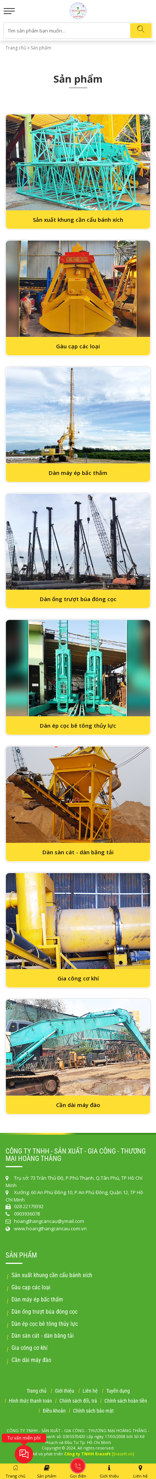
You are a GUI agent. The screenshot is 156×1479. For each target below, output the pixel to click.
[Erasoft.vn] (123, 1453)
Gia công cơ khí (29, 1347)
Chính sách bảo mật (93, 1411)
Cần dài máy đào (31, 1359)
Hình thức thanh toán (30, 1401)
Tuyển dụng (118, 1391)
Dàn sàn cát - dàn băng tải (42, 1335)
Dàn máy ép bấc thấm (37, 1299)
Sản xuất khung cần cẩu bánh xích (51, 1275)
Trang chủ (16, 48)
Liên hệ (90, 1391)
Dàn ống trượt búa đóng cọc (44, 1311)
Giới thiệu (64, 1391)
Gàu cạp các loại (31, 1287)
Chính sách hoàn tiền (125, 1401)
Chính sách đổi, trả (78, 1401)
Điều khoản (54, 1411)
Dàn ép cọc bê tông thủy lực (44, 1323)
